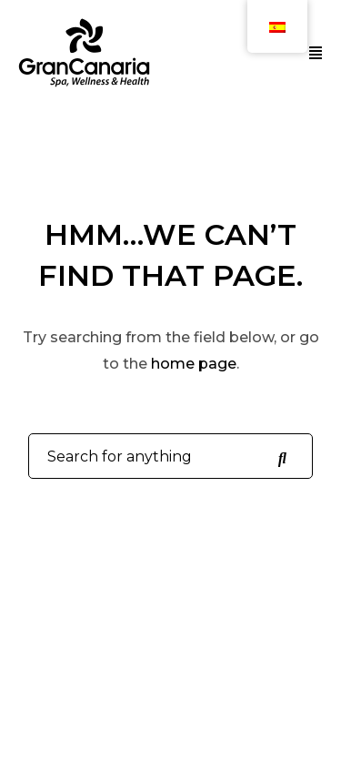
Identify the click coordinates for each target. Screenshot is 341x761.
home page (193, 363)
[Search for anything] (282, 457)
